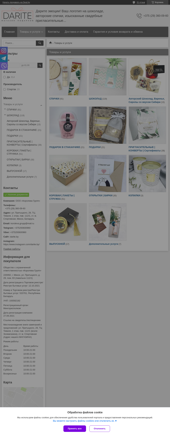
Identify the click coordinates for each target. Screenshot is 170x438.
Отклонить (100, 428)
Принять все (75, 428)
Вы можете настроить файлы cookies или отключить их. (84, 420)
